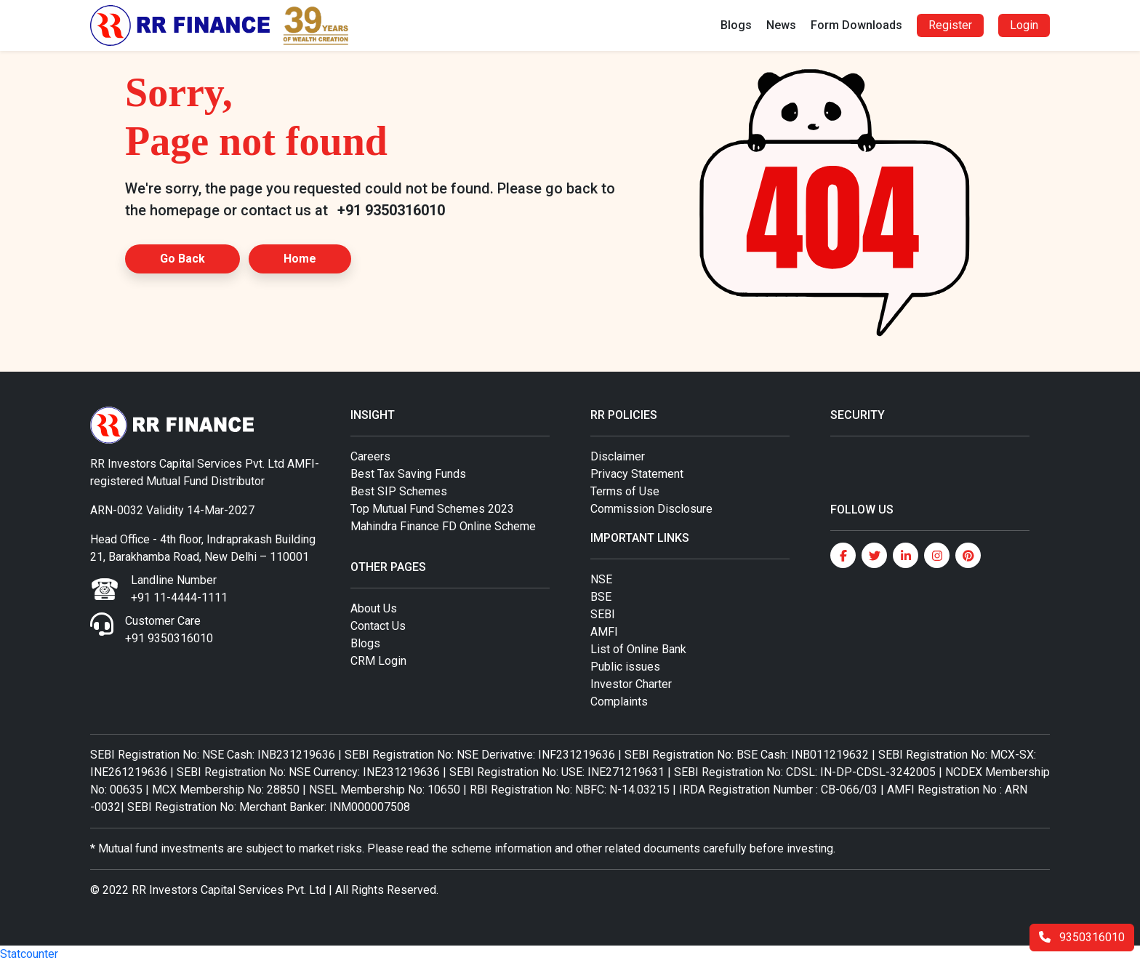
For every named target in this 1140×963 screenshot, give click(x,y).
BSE (600, 597)
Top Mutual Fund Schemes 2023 (432, 509)
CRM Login (378, 661)
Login (1024, 25)
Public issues (625, 667)
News (781, 25)
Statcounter (29, 954)
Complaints (619, 701)
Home (300, 258)
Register (950, 25)
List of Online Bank (638, 649)
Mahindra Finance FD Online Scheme (443, 526)
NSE (601, 579)
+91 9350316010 (391, 210)
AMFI (604, 632)
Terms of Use (624, 491)
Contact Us (378, 626)
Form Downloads (856, 25)
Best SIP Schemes (398, 491)
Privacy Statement (636, 474)
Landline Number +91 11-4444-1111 (179, 588)
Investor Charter (631, 684)
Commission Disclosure (651, 509)
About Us (373, 608)
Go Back (182, 258)
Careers (370, 456)
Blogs (736, 25)
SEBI (602, 614)
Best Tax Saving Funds (408, 474)
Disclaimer (617, 456)
